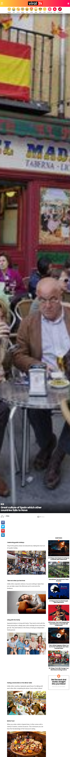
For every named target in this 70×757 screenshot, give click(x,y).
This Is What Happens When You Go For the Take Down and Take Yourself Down (59, 646)
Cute (18, 10)
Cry (14, 10)
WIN (40, 10)
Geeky (22, 10)
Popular (49, 10)
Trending (60, 10)
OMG (36, 10)
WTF (45, 10)
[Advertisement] (26, 529)
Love (31, 10)
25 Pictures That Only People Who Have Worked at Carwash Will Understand (58, 623)
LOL (27, 10)
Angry (9, 10)
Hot (55, 10)
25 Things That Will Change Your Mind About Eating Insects (59, 669)
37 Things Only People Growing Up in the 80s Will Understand (58, 558)
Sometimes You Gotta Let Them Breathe (59, 580)
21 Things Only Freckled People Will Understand (58, 601)
